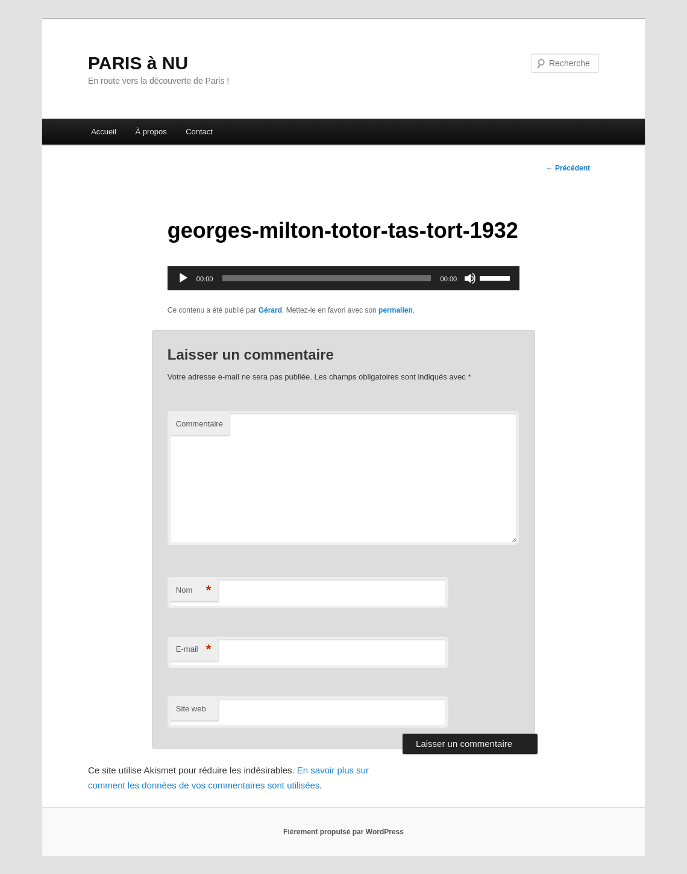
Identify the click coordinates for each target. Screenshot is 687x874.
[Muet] (470, 278)
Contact (199, 131)
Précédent (568, 168)
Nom (194, 590)
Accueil (103, 131)
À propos (151, 131)
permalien (395, 310)
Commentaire (199, 423)
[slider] (326, 278)
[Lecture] (183, 278)
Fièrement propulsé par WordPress (343, 832)
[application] (343, 278)
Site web (191, 708)
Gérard (270, 310)
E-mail (194, 649)
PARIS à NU (138, 63)
